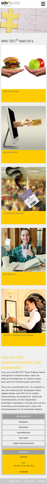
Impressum (29, 481)
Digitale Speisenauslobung (23, 443)
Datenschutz (14, 481)
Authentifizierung (23, 433)
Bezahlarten (23, 427)
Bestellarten (23, 422)
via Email (23, 472)
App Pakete (23, 438)
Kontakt (41, 481)
